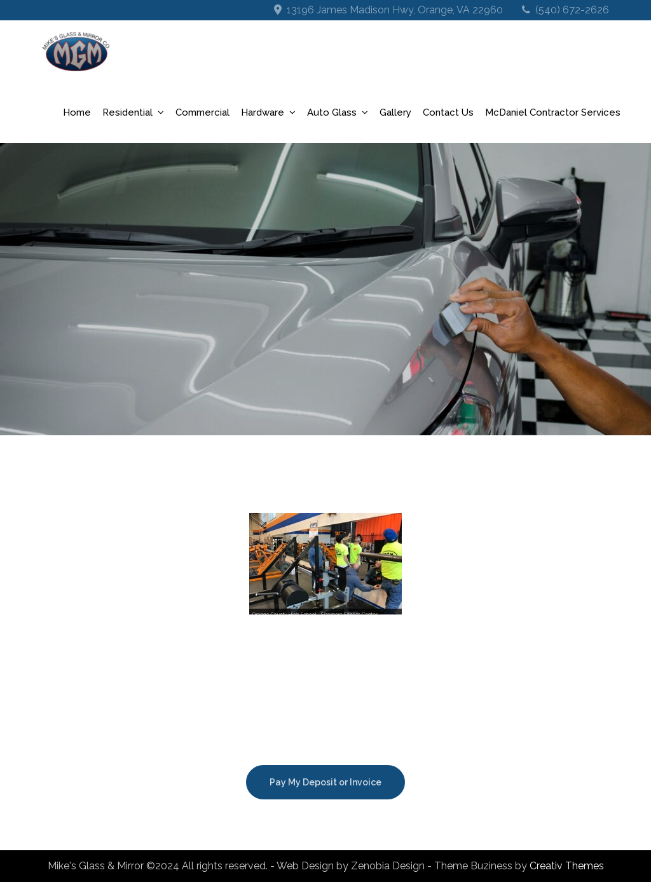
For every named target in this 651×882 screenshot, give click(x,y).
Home (77, 112)
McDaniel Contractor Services (552, 112)
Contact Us (448, 112)
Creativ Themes (567, 866)
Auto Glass (332, 112)
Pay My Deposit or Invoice (325, 782)
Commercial (202, 112)
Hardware (262, 112)
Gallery (395, 112)
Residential (127, 112)
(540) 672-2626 (572, 10)
